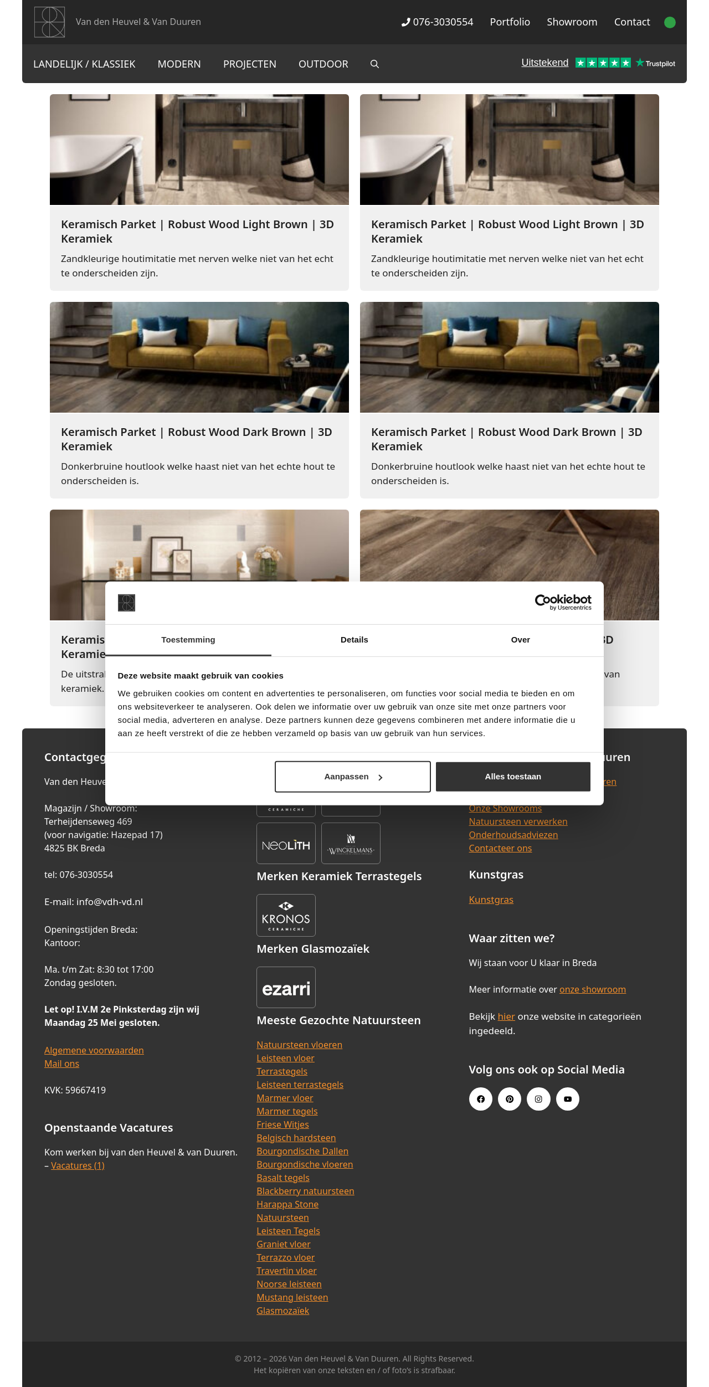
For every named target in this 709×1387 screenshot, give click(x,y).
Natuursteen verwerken (518, 821)
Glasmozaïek (282, 1310)
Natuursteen (282, 1217)
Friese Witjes (282, 1124)
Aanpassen (353, 776)
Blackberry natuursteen (305, 1191)
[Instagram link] (538, 1099)
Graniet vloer (283, 1244)
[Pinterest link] (509, 1099)
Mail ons (61, 1063)
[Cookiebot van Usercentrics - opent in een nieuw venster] (543, 602)
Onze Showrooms (505, 808)
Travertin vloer (286, 1271)
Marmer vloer (284, 1098)
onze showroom (592, 989)
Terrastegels (281, 1071)
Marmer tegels (286, 1111)
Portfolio (510, 21)
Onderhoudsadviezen (513, 835)
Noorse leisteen (289, 1284)
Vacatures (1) (77, 1165)
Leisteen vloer (285, 1058)
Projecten (249, 63)
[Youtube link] (567, 1099)
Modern (179, 63)
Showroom (572, 21)
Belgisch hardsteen (296, 1138)
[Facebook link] (480, 1099)
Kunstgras (491, 899)
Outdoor (323, 63)
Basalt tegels (283, 1178)
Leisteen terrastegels (299, 1084)
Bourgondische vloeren (304, 1164)
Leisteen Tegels (288, 1231)
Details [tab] (354, 639)
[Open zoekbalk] (374, 63)
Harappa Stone (287, 1204)
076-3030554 (437, 21)
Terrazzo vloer (285, 1257)
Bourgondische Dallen (302, 1151)
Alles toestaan (513, 776)
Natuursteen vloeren (299, 1045)
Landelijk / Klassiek (84, 63)
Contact (632, 21)
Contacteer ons (500, 848)
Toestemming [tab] (188, 639)
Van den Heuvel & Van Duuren (138, 22)
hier (507, 1016)
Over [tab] (521, 639)
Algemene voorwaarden (94, 1050)
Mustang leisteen (292, 1297)
